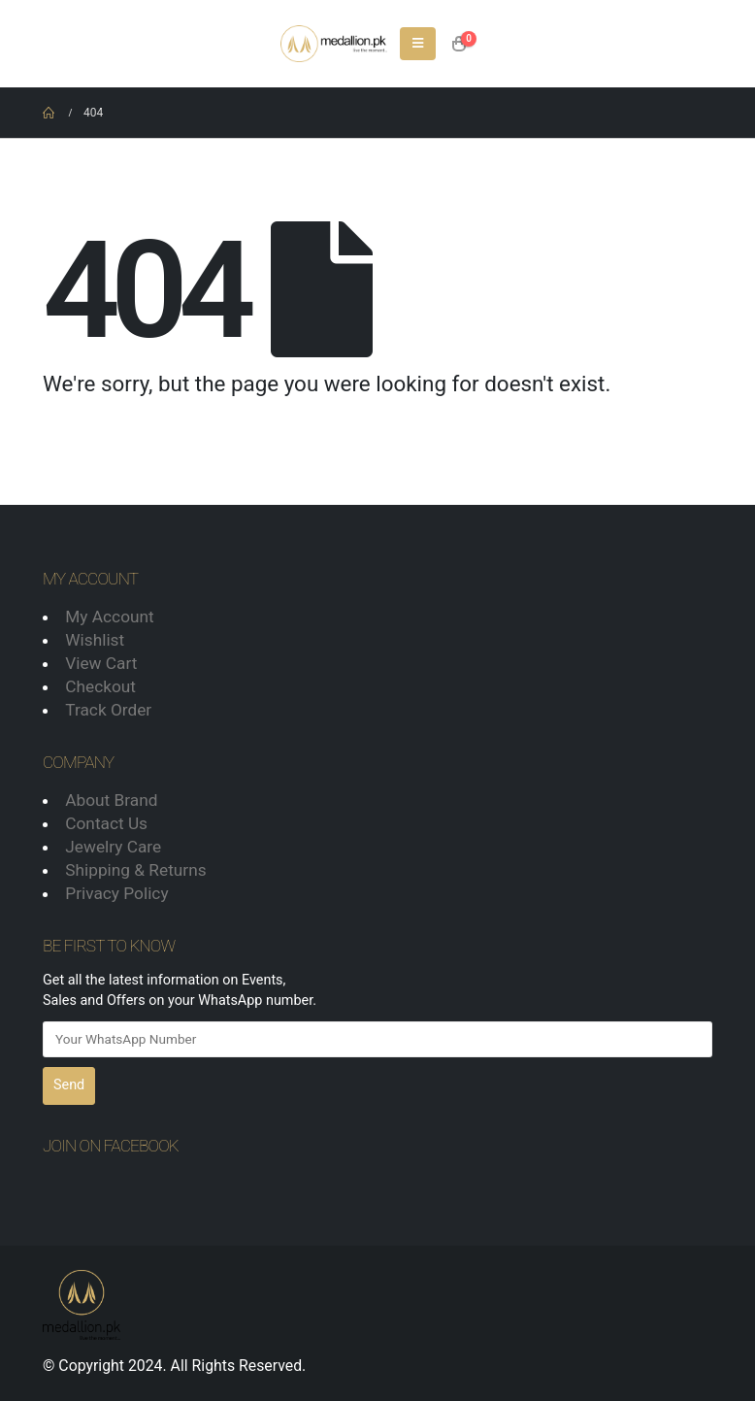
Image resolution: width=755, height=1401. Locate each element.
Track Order (108, 709)
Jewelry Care (113, 846)
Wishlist (94, 640)
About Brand (111, 800)
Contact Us (106, 823)
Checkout (100, 686)
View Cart (101, 663)
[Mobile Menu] (418, 43)
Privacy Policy (116, 893)
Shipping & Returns (135, 870)
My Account (109, 616)
